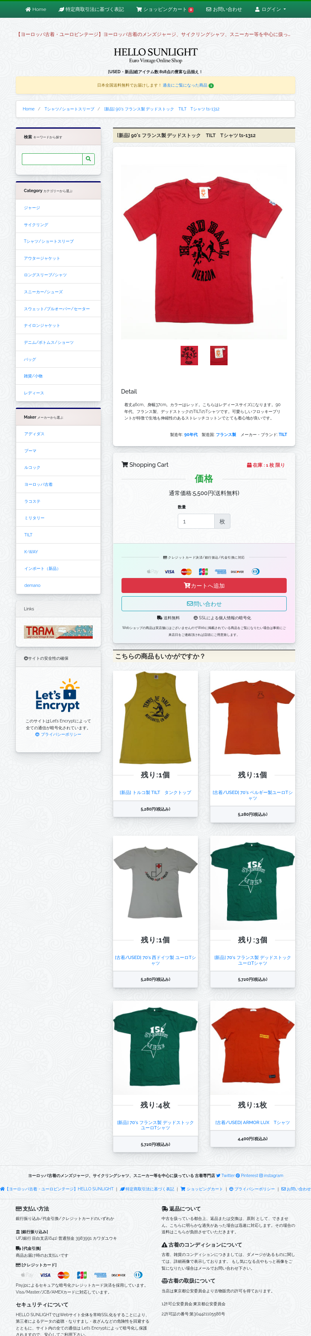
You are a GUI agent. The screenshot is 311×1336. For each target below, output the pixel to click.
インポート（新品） (42, 568)
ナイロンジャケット (42, 325)
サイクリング (36, 224)
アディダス (34, 433)
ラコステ (32, 501)
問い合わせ (204, 603)
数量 (182, 506)
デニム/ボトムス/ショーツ (49, 342)
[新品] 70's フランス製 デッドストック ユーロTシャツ (254, 960)
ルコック (32, 467)
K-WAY (31, 551)
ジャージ (32, 207)
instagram (271, 1175)
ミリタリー (34, 517)
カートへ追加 (204, 585)
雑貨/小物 (33, 375)
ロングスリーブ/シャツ (45, 274)
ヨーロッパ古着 (38, 484)
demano (32, 585)
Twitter (225, 1175)
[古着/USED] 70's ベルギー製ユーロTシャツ (252, 795)
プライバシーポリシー (58, 734)
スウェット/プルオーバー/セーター (57, 308)
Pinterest (247, 1175)
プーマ (30, 450)
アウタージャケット (42, 258)
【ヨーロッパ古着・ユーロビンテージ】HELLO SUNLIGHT (56, 1188)
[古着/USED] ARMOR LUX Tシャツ (252, 1122)
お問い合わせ (296, 1188)
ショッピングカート (202, 1188)
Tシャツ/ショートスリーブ (49, 241)
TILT (28, 534)
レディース (34, 392)
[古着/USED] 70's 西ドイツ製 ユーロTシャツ (155, 960)
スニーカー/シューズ (43, 291)
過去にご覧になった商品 (188, 85)
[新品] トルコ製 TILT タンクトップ (155, 792)
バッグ (30, 359)
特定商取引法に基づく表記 (147, 1188)
